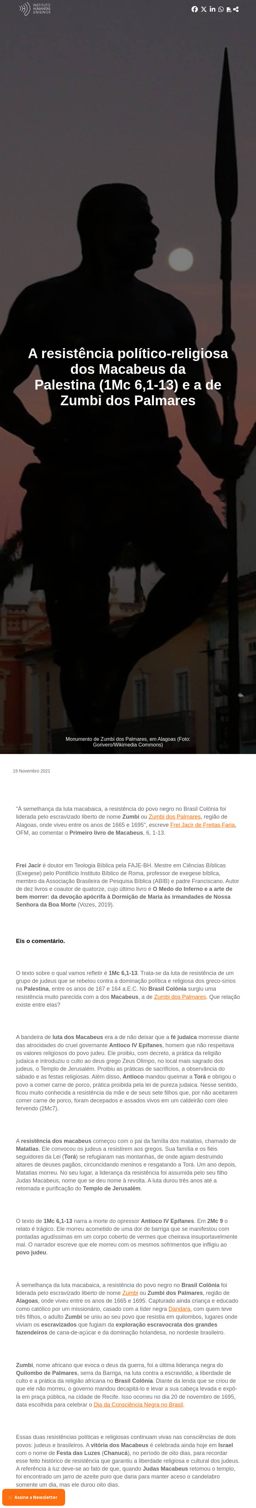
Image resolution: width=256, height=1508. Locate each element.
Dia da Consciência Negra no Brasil (138, 1405)
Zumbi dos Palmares (175, 817)
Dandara (179, 1309)
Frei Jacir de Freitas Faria (202, 825)
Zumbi (130, 1293)
